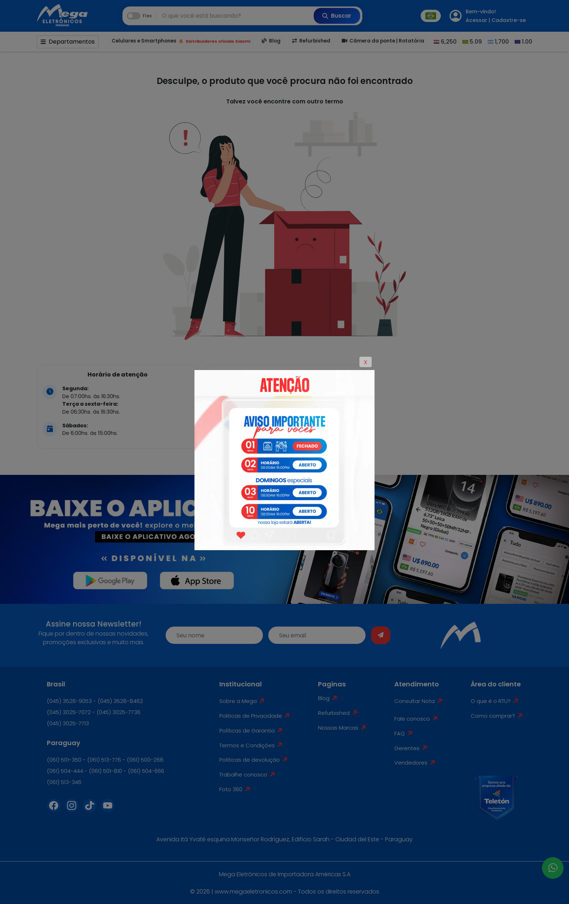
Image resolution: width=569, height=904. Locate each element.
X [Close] (365, 362)
